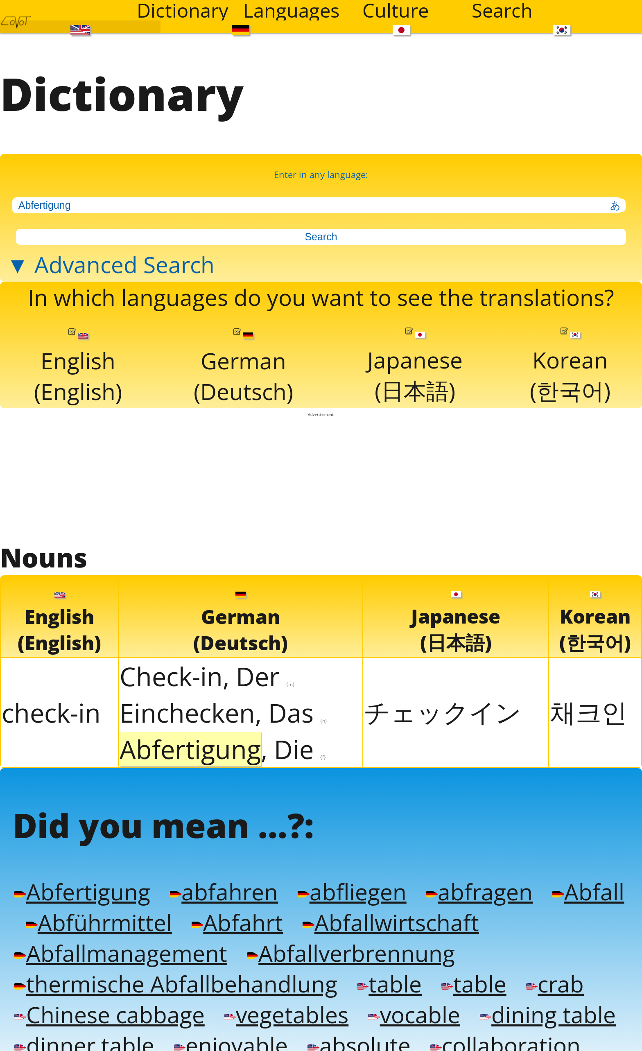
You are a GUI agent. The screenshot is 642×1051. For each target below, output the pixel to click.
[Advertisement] (321, 468)
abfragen (469, 878)
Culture (395, 10)
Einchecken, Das (223, 702)
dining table (537, 998)
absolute (351, 1027)
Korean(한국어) (570, 358)
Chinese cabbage (107, 998)
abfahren (218, 878)
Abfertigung (80, 878)
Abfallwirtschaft (371, 908)
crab (543, 968)
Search (502, 10)
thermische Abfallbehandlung (171, 968)
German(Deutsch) (243, 359)
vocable (406, 998)
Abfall (575, 878)
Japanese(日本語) (414, 358)
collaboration (495, 1027)
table (380, 968)
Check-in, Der (207, 665)
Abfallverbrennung (342, 938)
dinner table (82, 1027)
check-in (51, 702)
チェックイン (442, 701)
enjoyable (226, 1027)
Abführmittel (85, 908)
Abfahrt (220, 908)
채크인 (588, 701)
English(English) (78, 359)
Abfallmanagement (117, 938)
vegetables (280, 998)
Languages (291, 10)
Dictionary (182, 10)
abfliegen (344, 878)
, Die (223, 738)
